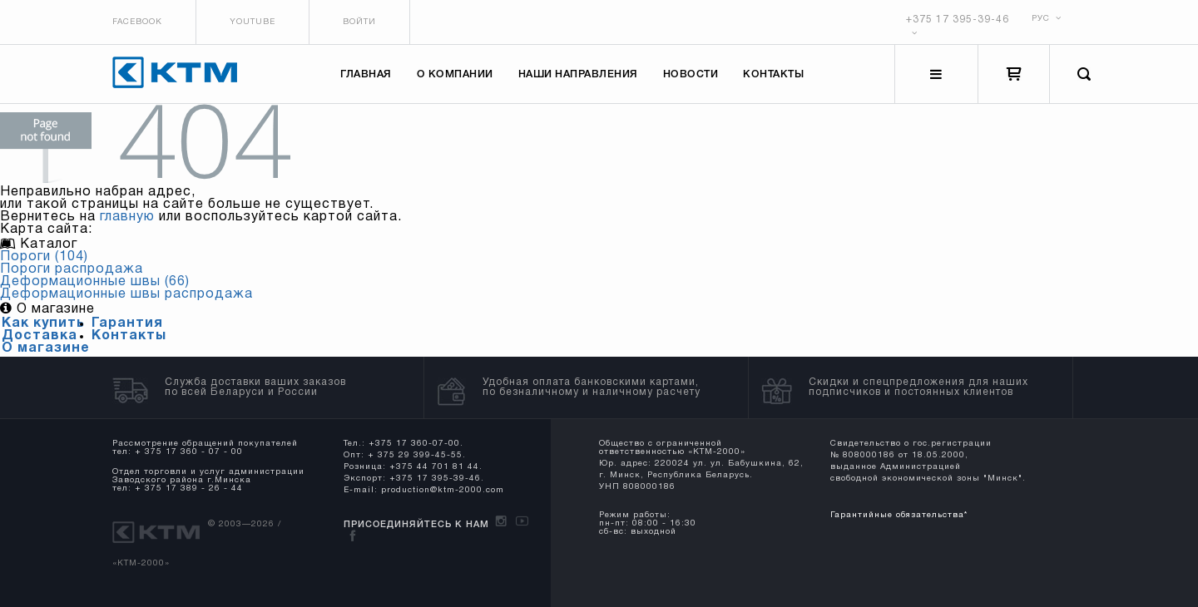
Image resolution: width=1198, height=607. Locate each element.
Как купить (43, 323)
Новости (691, 74)
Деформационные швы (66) (95, 282)
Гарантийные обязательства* (899, 515)
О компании (455, 74)
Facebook (137, 22)
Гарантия (127, 323)
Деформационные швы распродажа (126, 294)
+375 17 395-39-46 (957, 19)
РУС (1047, 18)
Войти (359, 22)
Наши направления (578, 74)
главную (127, 217)
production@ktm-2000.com (442, 490)
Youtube (252, 22)
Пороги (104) (44, 257)
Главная (366, 74)
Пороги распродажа (71, 269)
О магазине (46, 348)
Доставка (39, 336)
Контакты (773, 74)
